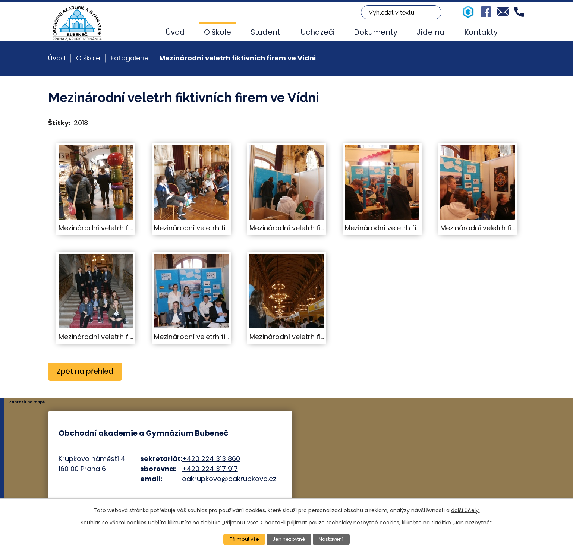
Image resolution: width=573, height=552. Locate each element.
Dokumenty (375, 32)
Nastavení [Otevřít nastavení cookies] (334, 539)
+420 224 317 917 (210, 468)
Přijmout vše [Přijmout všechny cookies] (242, 539)
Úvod (175, 32)
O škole (217, 32)
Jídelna (430, 32)
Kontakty (481, 32)
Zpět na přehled (87, 371)
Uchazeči (317, 32)
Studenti (266, 32)
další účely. (465, 509)
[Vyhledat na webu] (401, 12)
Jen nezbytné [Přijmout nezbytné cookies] (289, 539)
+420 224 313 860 (211, 458)
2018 (81, 122)
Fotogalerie (129, 58)
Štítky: (59, 122)
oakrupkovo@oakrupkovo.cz (229, 478)
